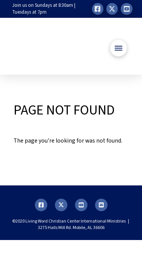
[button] (118, 48)
